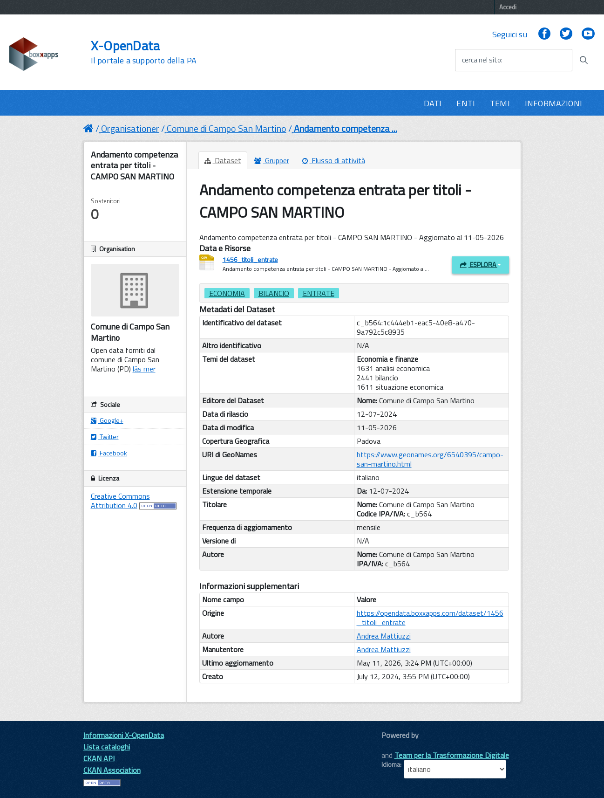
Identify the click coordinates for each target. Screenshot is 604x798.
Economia (227, 293)
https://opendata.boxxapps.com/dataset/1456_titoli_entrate (430, 617)
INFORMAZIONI (553, 103)
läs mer (144, 368)
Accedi (507, 7)
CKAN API (99, 758)
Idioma (390, 764)
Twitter (105, 436)
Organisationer (130, 128)
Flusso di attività (333, 160)
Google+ (107, 420)
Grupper (271, 160)
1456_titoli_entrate (250, 259)
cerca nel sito (481, 60)
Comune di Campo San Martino (226, 128)
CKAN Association (112, 770)
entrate (318, 293)
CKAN (397, 745)
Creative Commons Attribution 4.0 (120, 500)
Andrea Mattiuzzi (384, 635)
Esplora (480, 264)
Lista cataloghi (106, 746)
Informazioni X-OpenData (123, 735)
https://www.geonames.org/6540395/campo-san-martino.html (430, 459)
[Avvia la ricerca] (583, 60)
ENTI (465, 103)
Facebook (109, 453)
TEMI (500, 103)
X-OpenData (144, 52)
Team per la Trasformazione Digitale (451, 755)
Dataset (222, 160)
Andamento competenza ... (345, 128)
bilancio (273, 293)
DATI (433, 103)
